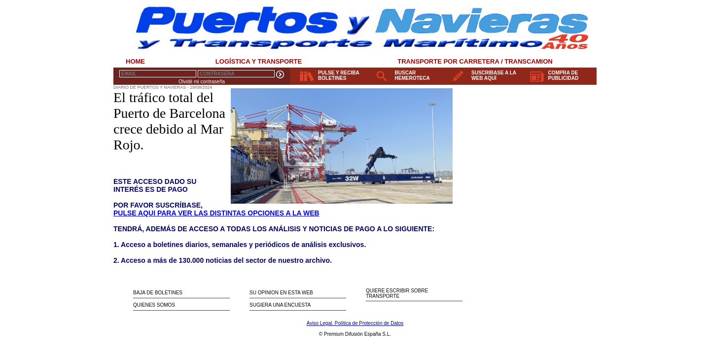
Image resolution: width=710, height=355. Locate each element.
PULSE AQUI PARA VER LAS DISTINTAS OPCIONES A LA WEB (216, 213)
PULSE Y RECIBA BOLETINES (338, 75)
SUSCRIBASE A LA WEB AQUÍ (493, 75)
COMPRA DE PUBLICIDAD (563, 75)
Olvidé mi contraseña (201, 81)
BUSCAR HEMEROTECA (412, 75)
